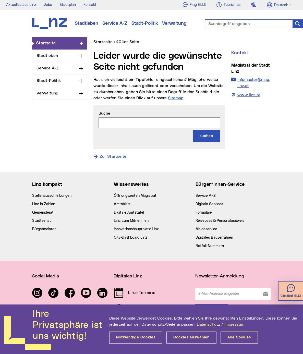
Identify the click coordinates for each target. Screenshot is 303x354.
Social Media (45, 276)
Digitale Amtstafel (129, 212)
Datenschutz (208, 324)
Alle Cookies (239, 337)
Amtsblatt (122, 204)
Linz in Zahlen (43, 204)
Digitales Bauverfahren (214, 237)
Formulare (204, 212)
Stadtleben (86, 23)
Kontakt (89, 5)
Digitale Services (209, 204)
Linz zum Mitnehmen (131, 221)
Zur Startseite (113, 156)
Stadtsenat (41, 221)
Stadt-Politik (144, 23)
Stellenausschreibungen (51, 196)
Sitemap (176, 98)
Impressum (234, 324)
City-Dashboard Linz (130, 237)
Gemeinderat (43, 212)
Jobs (48, 5)
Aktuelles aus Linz (21, 5)
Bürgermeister (44, 229)
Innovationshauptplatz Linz (136, 229)
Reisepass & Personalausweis (220, 221)
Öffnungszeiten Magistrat (135, 196)
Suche (104, 113)
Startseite (57, 43)
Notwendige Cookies (135, 337)
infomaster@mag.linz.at (253, 82)
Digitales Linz (128, 276)
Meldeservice (206, 229)
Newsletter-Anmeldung (219, 276)
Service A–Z (206, 196)
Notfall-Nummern (210, 246)
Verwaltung (174, 23)
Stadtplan (67, 5)
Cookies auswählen (191, 337)
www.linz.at (248, 95)
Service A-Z (114, 23)
